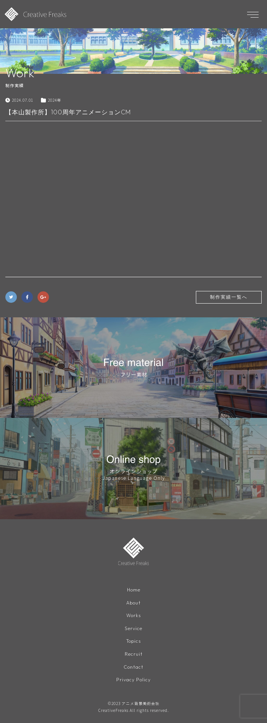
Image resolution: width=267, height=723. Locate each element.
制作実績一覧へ (228, 297)
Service (133, 628)
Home (133, 590)
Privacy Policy (133, 679)
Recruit (134, 654)
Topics (133, 641)
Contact (133, 667)
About (133, 603)
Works (133, 615)
